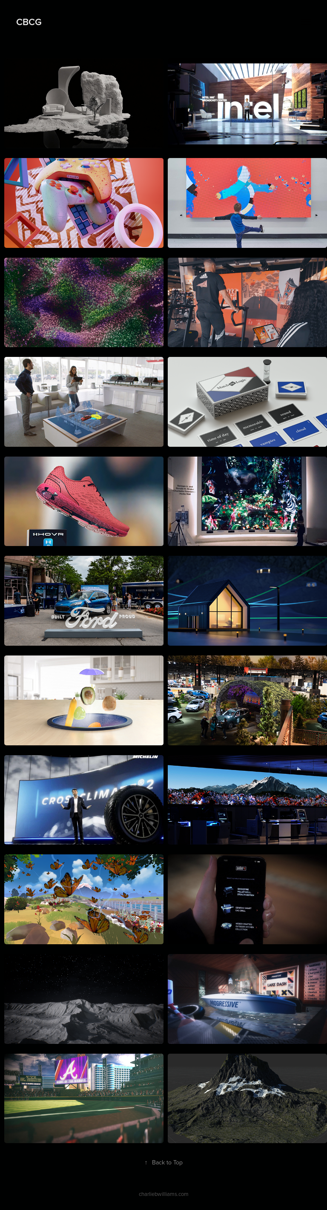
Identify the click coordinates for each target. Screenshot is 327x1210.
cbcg (29, 22)
